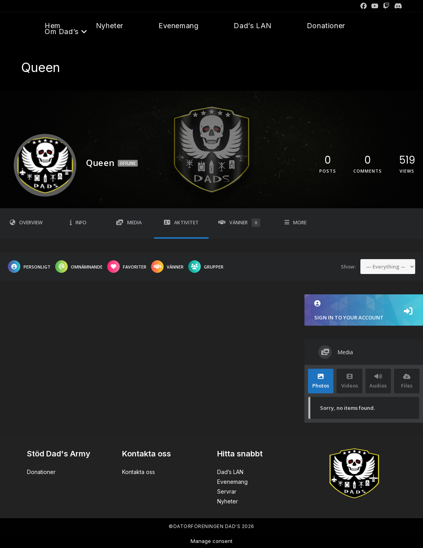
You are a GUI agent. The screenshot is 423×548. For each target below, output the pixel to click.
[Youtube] (375, 6)
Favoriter (126, 266)
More (295, 222)
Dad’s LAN (230, 472)
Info (78, 222)
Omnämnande (79, 266)
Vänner (239, 222)
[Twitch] (386, 6)
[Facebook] (363, 6)
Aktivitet (181, 222)
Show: (348, 266)
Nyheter (227, 501)
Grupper (205, 266)
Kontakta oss (138, 472)
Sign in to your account (363, 310)
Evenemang (232, 481)
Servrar (226, 491)
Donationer (41, 472)
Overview (26, 222)
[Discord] (397, 6)
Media (129, 222)
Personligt (29, 266)
